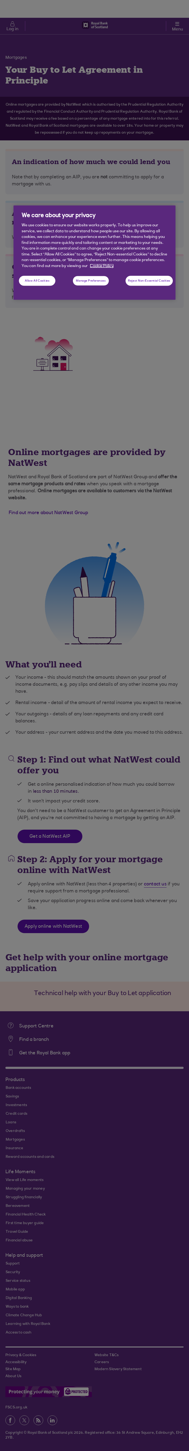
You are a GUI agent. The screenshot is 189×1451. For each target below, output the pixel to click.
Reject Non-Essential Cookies (149, 280)
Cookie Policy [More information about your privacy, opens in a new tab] (102, 266)
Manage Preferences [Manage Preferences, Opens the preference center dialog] (91, 280)
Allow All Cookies (37, 280)
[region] (95, 252)
